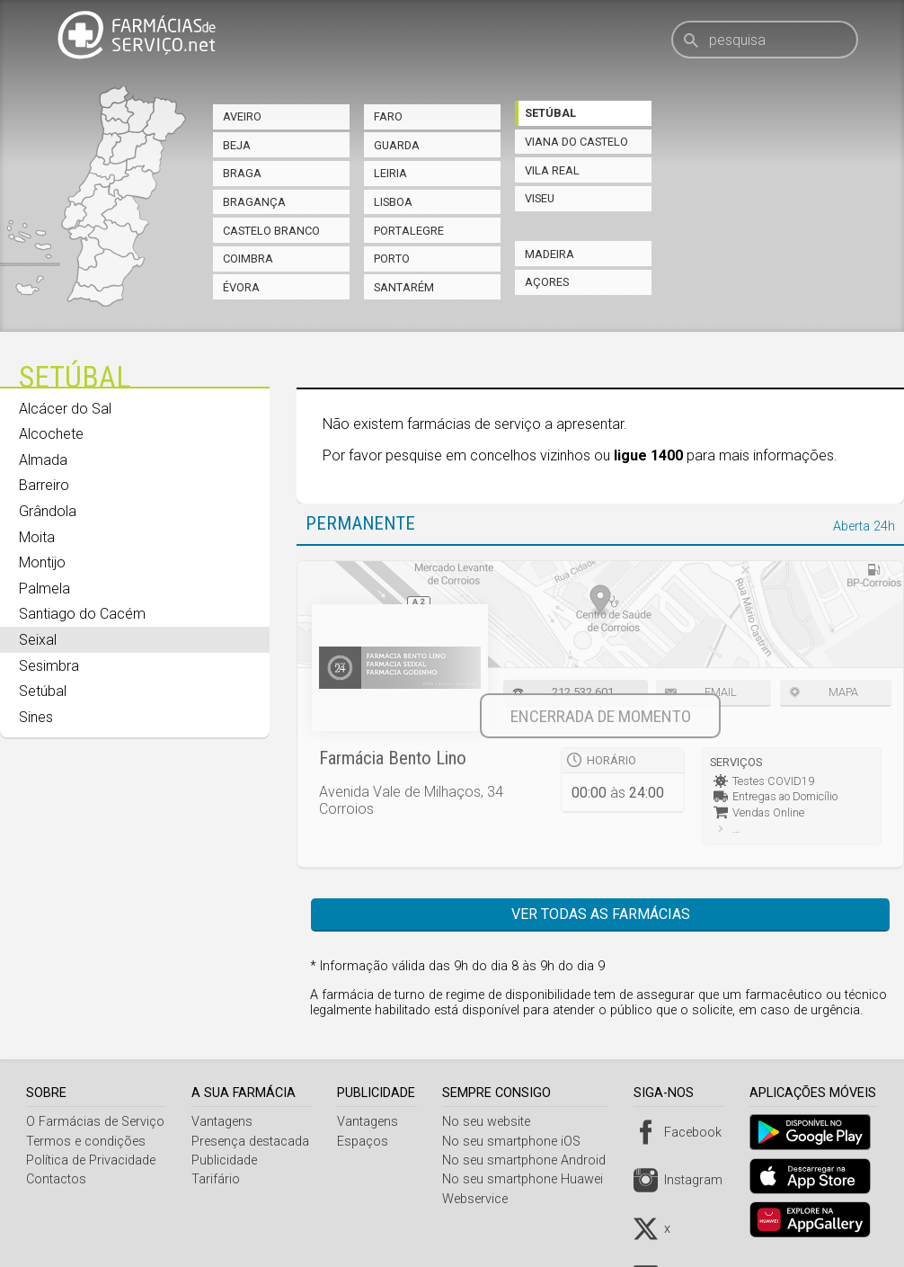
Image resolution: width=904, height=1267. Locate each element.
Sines (36, 717)
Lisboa (393, 202)
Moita (37, 537)
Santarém (404, 287)
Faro (388, 116)
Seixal (38, 639)
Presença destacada (252, 1141)
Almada (43, 459)
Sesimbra (49, 665)
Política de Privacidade (90, 1160)
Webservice (481, 1199)
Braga (242, 173)
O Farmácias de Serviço (95, 1121)
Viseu (539, 198)
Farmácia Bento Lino (392, 758)
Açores (547, 282)
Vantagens (223, 1121)
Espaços (366, 1141)
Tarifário (217, 1179)
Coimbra (248, 258)
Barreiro (44, 485)
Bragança (254, 202)
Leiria (390, 173)
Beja (237, 145)
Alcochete (51, 433)
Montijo (42, 562)
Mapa (843, 692)
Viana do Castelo (576, 141)
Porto (392, 258)
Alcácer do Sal (65, 408)
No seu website (492, 1121)
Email (721, 692)
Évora (241, 287)
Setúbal (550, 113)
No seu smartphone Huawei (528, 1179)
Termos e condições (86, 1141)
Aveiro (242, 116)
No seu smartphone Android (530, 1160)
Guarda (397, 145)
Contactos (56, 1179)
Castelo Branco (271, 230)
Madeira (549, 254)
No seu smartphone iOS (517, 1141)
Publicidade (226, 1160)
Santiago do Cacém (82, 613)
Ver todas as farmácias (600, 914)
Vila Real (552, 170)
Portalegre (409, 230)
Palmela (44, 588)
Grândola (47, 511)
